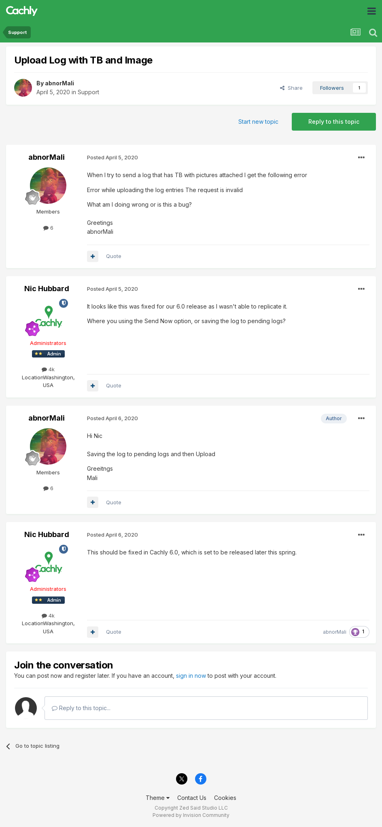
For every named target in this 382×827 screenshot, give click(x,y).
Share (291, 88)
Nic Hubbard (46, 288)
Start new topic (258, 121)
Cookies (225, 797)
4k (48, 369)
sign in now (191, 675)
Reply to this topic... (81, 707)
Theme (158, 797)
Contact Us (191, 797)
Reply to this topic (333, 121)
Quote (113, 256)
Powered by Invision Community (191, 815)
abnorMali (59, 83)
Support (88, 92)
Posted (112, 157)
